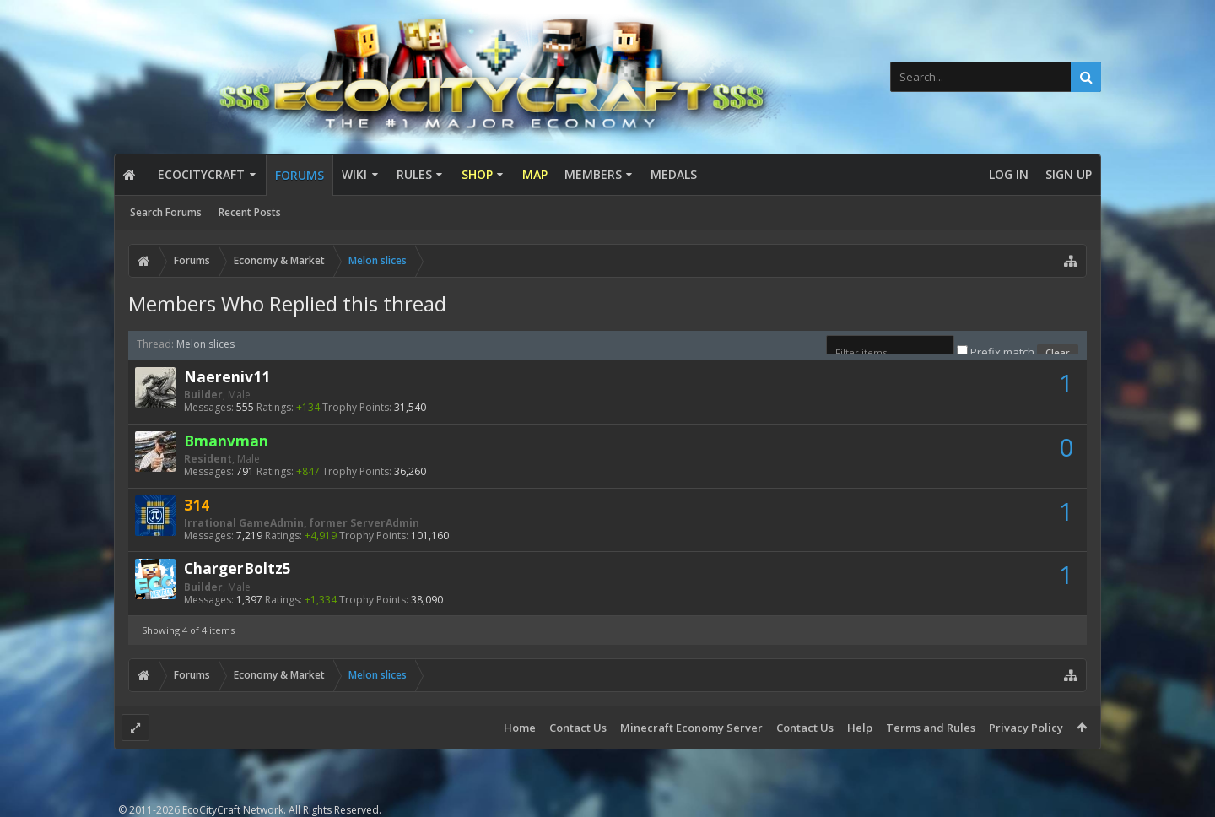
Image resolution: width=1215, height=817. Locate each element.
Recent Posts (250, 212)
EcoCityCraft (201, 174)
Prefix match (997, 352)
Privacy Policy (1026, 727)
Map (535, 174)
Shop (477, 174)
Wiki (354, 174)
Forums (299, 175)
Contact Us (578, 727)
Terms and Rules (930, 727)
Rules (414, 174)
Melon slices (205, 344)
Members (593, 174)
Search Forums (166, 212)
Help (859, 727)
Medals (674, 174)
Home (520, 727)
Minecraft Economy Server (691, 727)
